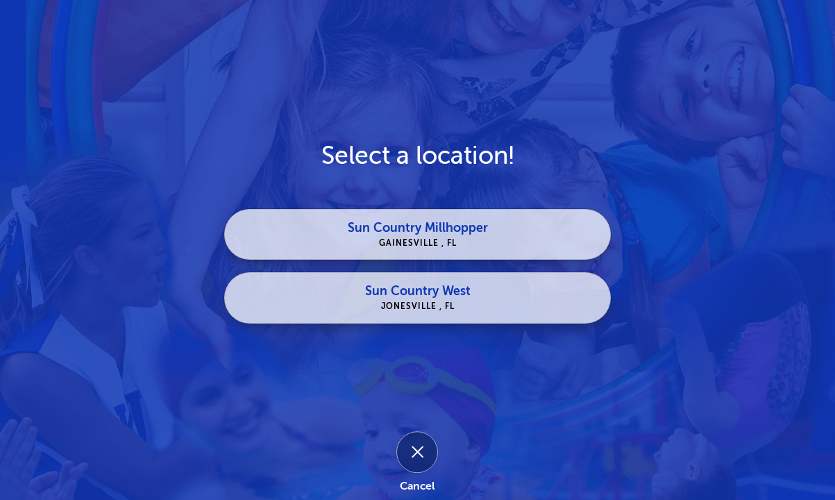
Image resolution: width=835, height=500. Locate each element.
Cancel (417, 486)
